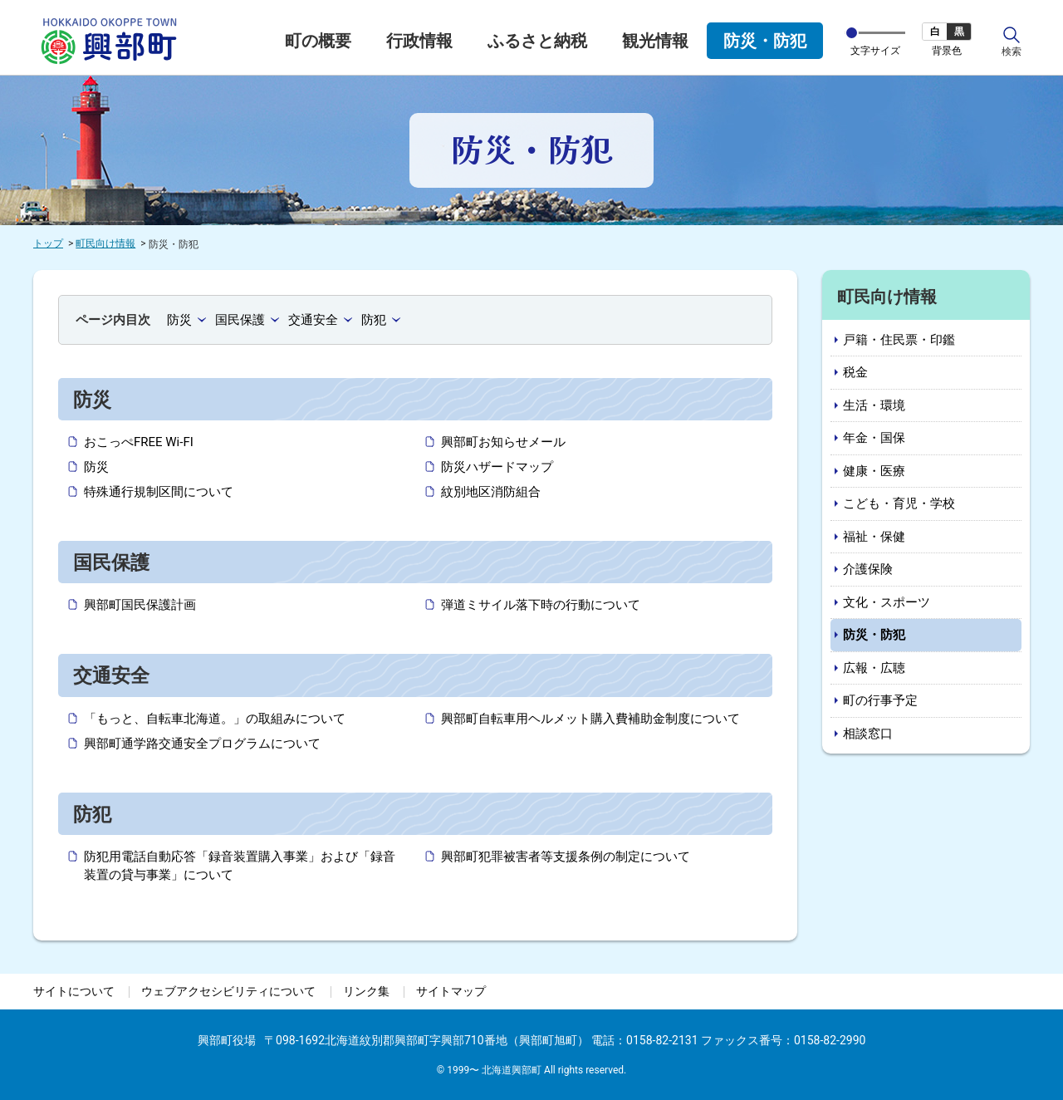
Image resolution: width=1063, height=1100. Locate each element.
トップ (48, 243)
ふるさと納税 (537, 41)
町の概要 (318, 41)
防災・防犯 (764, 41)
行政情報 (419, 41)
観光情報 (655, 41)
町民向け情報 (105, 243)
